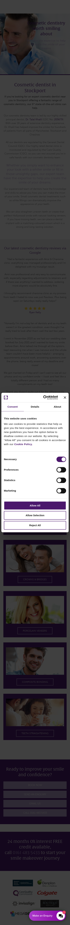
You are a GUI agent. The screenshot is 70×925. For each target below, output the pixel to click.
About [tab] (57, 406)
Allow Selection (35, 515)
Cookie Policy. (23, 444)
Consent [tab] (12, 406)
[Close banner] (65, 397)
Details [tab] (35, 406)
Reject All (35, 525)
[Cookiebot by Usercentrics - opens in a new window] (44, 397)
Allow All (35, 505)
